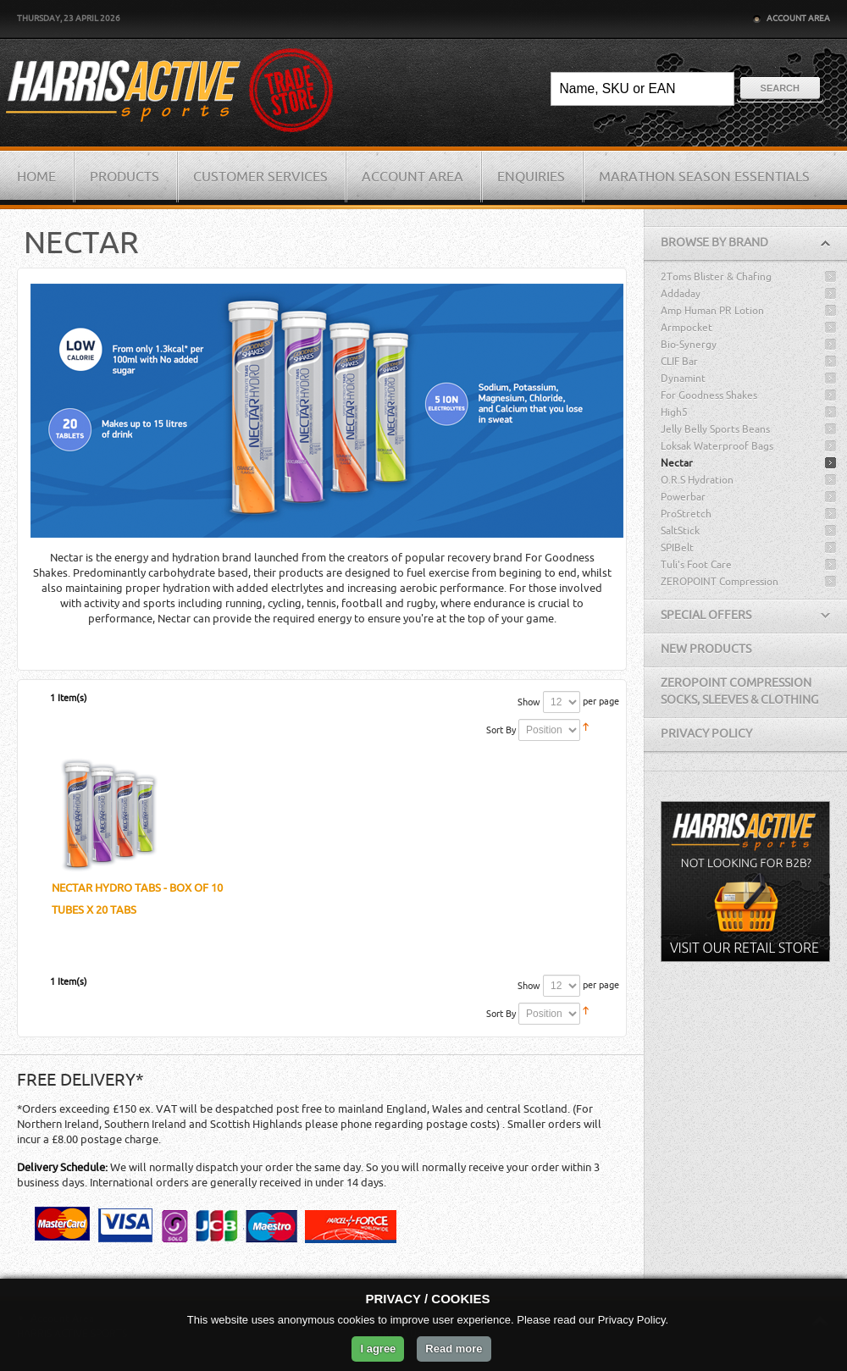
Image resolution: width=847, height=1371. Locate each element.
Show (529, 702)
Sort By (501, 730)
